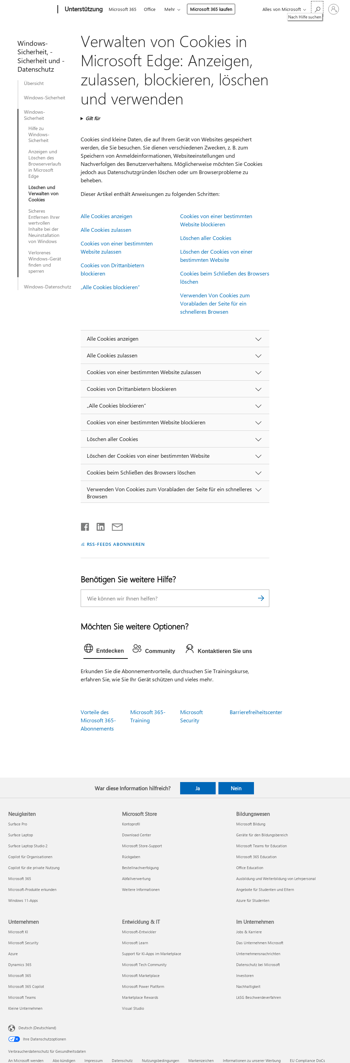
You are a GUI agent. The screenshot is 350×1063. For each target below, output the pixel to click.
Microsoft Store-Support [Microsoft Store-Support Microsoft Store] (142, 845)
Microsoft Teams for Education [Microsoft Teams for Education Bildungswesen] (261, 845)
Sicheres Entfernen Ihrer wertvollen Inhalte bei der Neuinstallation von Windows (44, 226)
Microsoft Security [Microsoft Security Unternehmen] (23, 942)
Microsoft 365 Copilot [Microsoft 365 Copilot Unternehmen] (26, 986)
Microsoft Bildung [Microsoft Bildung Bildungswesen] (250, 823)
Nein (236, 788)
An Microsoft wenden (25, 1060)
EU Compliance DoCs (307, 1060)
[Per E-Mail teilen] (114, 525)
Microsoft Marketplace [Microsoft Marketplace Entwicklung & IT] (141, 975)
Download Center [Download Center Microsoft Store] (136, 834)
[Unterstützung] (83, 9)
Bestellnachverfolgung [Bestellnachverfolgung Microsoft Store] (140, 867)
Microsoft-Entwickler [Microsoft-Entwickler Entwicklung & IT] (139, 931)
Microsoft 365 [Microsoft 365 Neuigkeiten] (19, 878)
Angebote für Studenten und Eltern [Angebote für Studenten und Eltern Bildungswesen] (265, 889)
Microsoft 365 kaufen (211, 9)
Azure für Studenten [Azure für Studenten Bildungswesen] (252, 900)
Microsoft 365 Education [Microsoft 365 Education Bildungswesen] (256, 856)
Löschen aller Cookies (205, 237)
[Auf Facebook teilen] (85, 525)
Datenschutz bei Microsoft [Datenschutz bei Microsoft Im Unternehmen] (258, 964)
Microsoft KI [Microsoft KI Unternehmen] (18, 931)
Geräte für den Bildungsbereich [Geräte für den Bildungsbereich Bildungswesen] (262, 834)
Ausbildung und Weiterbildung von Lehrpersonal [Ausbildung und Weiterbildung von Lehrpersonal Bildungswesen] (276, 878)
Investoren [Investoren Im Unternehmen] (245, 975)
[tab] (105, 650)
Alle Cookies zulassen (106, 229)
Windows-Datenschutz (47, 287)
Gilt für (92, 118)
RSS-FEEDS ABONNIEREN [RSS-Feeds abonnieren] (116, 544)
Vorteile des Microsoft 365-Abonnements (98, 720)
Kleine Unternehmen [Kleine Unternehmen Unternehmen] (25, 1008)
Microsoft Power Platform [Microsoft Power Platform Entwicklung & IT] (143, 986)
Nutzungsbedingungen (160, 1060)
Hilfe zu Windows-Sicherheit (39, 134)
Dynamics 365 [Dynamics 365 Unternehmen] (19, 964)
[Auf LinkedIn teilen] (98, 525)
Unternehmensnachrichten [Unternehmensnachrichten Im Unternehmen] (258, 953)
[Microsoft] (31, 9)
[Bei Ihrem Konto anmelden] (333, 9)
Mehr (169, 9)
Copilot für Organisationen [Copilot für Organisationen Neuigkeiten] (30, 856)
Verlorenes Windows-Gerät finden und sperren (44, 262)
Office (150, 9)
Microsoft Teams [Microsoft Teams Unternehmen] (22, 997)
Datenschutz (122, 1060)
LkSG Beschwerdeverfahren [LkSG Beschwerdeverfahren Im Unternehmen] (258, 997)
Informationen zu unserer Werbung (252, 1060)
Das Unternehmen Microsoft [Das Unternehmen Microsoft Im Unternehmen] (259, 942)
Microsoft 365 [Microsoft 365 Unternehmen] (19, 975)
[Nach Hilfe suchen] (317, 8)
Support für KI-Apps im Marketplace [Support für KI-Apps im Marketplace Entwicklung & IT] (151, 953)
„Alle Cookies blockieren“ (110, 286)
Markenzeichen (201, 1060)
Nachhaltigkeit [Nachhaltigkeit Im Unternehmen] (248, 986)
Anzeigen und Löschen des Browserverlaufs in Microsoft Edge (44, 163)
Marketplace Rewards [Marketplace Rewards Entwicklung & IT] (140, 997)
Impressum (93, 1060)
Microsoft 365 (122, 9)
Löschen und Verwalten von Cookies (43, 193)
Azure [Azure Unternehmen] (13, 953)
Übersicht (34, 83)
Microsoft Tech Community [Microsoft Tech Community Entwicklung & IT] (144, 964)
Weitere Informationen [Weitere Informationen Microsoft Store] (141, 889)
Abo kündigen (64, 1060)
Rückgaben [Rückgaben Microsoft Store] (131, 856)
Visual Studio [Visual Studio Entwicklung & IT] (133, 1008)
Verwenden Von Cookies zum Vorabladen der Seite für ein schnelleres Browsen (215, 303)
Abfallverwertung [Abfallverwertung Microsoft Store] (136, 878)
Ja (198, 788)
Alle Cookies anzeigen (106, 215)
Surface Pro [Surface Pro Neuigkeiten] (17, 823)
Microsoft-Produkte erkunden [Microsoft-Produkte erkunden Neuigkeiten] (32, 889)
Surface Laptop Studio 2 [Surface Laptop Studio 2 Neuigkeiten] (28, 845)
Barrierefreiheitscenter (256, 711)
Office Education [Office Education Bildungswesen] (249, 867)
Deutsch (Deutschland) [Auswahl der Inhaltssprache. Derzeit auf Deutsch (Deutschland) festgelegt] (37, 1027)
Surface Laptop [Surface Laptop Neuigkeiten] (20, 834)
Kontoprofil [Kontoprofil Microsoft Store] (131, 823)
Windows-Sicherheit (44, 98)
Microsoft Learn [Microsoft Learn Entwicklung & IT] (135, 942)
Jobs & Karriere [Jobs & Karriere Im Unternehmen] (249, 931)
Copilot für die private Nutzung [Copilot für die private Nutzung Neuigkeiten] (33, 867)
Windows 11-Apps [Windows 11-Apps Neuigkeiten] (23, 900)
